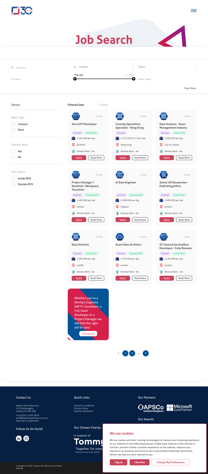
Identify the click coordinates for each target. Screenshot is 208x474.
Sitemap (19, 468)
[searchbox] (106, 67)
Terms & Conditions (84, 405)
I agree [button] (118, 462)
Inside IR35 (24, 178)
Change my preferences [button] (171, 462)
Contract (23, 124)
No (19, 157)
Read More (96, 157)
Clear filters (190, 88)
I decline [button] (139, 462)
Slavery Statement (83, 411)
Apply (79, 157)
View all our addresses (27, 420)
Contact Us (88, 333)
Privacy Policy (81, 408)
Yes (20, 151)
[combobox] (106, 67)
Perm (21, 130)
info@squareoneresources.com (32, 417)
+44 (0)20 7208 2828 (27, 415)
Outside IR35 (25, 184)
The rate (79, 74)
